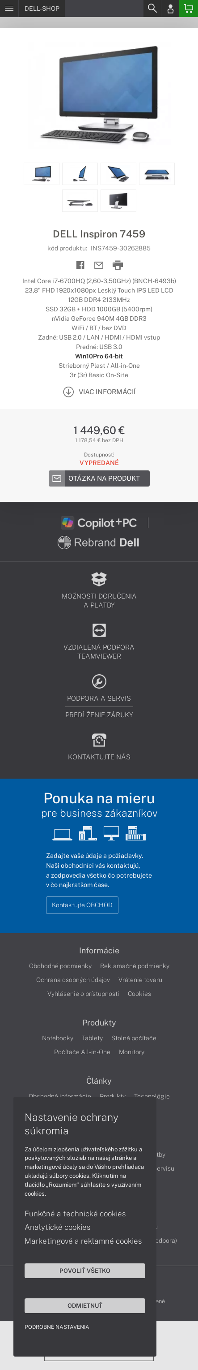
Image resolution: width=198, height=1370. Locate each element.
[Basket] (188, 8)
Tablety (92, 1038)
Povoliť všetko (84, 1270)
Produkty (99, 1023)
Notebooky (57, 1038)
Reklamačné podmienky (134, 965)
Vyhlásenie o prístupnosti (83, 993)
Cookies (139, 993)
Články (99, 1081)
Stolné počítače (133, 1038)
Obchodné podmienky (60, 965)
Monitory (131, 1052)
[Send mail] (99, 265)
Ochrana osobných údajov (73, 979)
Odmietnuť (84, 1305)
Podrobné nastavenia (57, 1327)
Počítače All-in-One (82, 1052)
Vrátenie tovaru (140, 979)
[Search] (152, 8)
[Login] (170, 8)
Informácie (99, 951)
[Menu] (9, 8)
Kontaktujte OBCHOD (82, 905)
